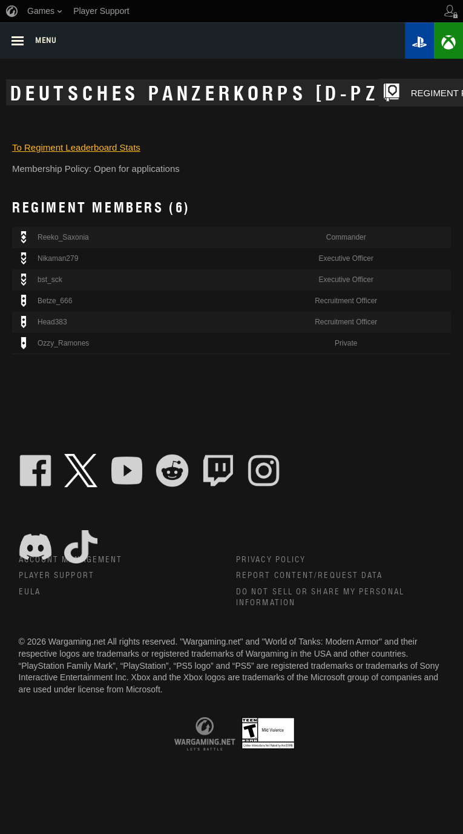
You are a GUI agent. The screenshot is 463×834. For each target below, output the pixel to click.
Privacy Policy (271, 561)
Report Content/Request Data (309, 577)
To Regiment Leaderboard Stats (76, 148)
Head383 (52, 324)
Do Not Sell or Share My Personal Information (320, 599)
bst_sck (50, 281)
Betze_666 (55, 302)
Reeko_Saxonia (63, 239)
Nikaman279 (58, 260)
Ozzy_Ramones (63, 344)
